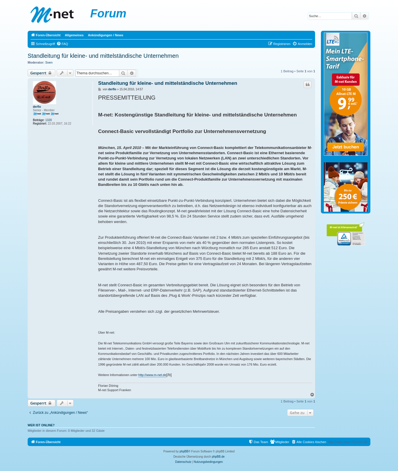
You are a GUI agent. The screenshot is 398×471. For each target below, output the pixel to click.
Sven (49, 62)
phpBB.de (218, 456)
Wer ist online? (41, 425)
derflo (37, 106)
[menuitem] (62, 43)
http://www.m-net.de (152, 375)
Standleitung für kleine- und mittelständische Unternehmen (103, 56)
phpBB (184, 451)
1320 (48, 120)
